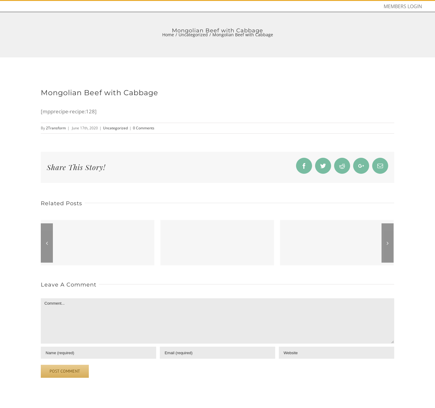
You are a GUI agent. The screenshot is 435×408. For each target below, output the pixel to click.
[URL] (336, 353)
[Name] (98, 353)
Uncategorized (115, 128)
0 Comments (143, 128)
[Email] (217, 353)
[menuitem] (403, 6)
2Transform (56, 128)
